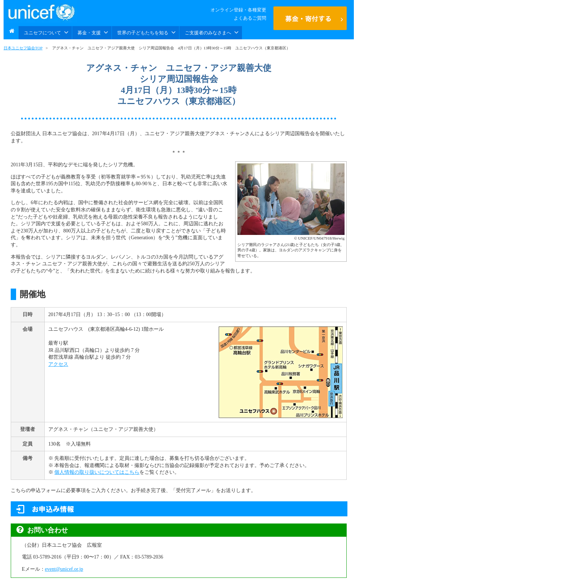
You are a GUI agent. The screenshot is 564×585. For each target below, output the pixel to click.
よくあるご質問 (250, 18)
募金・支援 (93, 32)
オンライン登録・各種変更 (238, 10)
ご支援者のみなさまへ (211, 32)
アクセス (58, 364)
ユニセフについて (46, 32)
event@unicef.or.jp (64, 569)
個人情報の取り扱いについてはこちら (96, 472)
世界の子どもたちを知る (146, 32)
